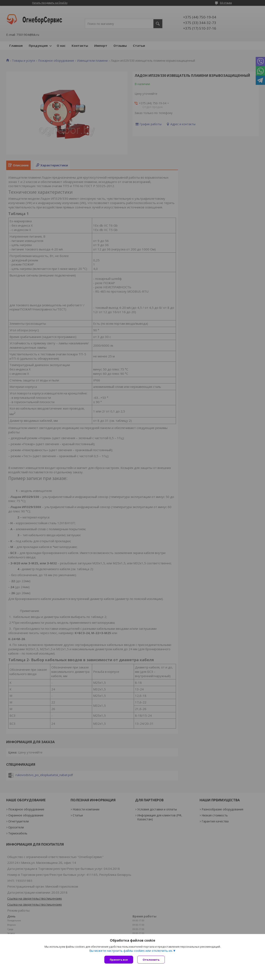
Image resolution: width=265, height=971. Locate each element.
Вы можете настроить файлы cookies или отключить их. (131, 950)
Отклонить (151, 959)
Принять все (119, 959)
